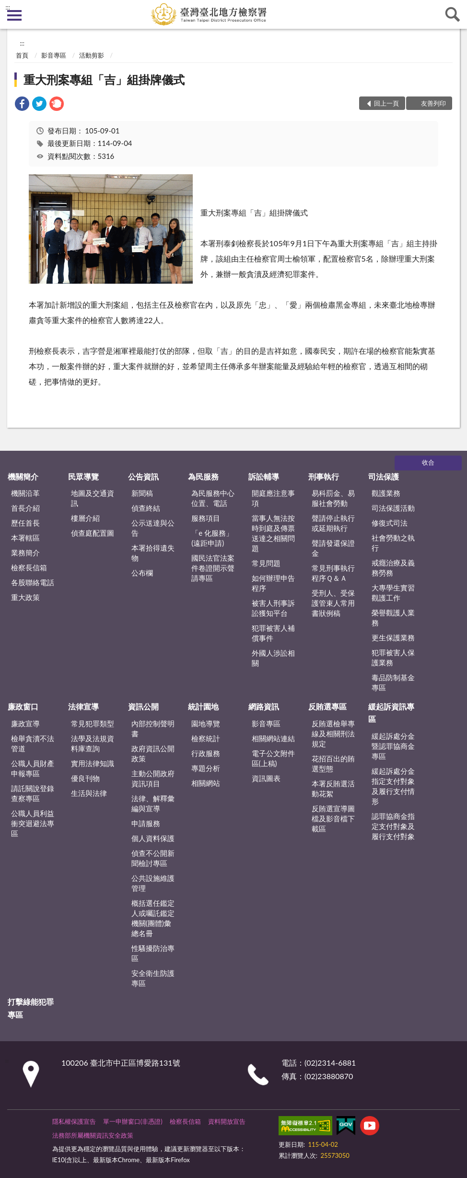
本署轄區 (25, 537)
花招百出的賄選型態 (333, 763)
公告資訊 (143, 476)
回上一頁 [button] (386, 103)
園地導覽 (205, 723)
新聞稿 (142, 493)
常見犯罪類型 (92, 723)
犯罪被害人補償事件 (273, 633)
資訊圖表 (266, 778)
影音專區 (53, 55)
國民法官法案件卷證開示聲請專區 (212, 567)
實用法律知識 (92, 763)
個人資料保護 (153, 838)
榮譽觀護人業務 (393, 617)
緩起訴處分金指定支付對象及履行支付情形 (393, 786)
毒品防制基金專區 (393, 682)
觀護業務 (386, 493)
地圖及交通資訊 (92, 498)
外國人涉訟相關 (273, 658)
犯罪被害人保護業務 (393, 657)
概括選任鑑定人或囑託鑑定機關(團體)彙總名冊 (153, 918)
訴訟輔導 (263, 476)
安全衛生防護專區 (153, 978)
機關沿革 (25, 493)
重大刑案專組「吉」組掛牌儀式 (104, 79)
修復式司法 (390, 522)
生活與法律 (89, 793)
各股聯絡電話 (32, 582)
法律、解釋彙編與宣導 (153, 803)
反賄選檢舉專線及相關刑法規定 (333, 733)
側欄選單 (14, 15)
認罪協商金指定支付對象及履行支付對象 (393, 826)
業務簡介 (25, 552)
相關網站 (205, 783)
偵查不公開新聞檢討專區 (153, 858)
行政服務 (205, 753)
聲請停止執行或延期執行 (333, 523)
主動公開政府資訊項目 (153, 778)
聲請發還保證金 (333, 548)
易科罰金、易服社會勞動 (333, 498)
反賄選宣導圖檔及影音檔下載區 (333, 818)
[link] (22, 104)
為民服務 (203, 476)
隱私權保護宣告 (74, 1121)
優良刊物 (85, 778)
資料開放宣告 (226, 1121)
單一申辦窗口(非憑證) (133, 1121)
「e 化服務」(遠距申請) (212, 538)
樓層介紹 (85, 518)
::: (7, 7)
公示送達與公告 (153, 527)
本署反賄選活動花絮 (333, 788)
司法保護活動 (393, 508)
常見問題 (266, 563)
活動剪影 (91, 55)
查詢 (452, 14)
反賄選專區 (327, 706)
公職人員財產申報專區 (32, 768)
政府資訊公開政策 (153, 753)
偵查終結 (145, 508)
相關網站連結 (273, 738)
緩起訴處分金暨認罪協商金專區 (393, 746)
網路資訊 (263, 706)
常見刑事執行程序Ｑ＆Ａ (333, 573)
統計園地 (203, 706)
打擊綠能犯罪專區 (31, 1008)
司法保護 (383, 476)
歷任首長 (25, 522)
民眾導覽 (83, 476)
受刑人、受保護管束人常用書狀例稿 (333, 603)
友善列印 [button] (433, 103)
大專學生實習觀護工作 (393, 592)
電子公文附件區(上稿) (273, 758)
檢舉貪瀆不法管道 (32, 743)
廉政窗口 (23, 706)
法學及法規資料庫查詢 (92, 743)
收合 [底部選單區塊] (428, 462)
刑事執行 (323, 476)
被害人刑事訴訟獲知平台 (273, 608)
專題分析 (205, 768)
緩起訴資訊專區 (391, 712)
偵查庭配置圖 (92, 533)
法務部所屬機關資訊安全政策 (92, 1135)
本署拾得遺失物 (153, 552)
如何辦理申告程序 (273, 583)
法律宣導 (83, 706)
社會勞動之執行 (393, 542)
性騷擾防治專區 (153, 953)
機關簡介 (23, 476)
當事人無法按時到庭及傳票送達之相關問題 (273, 533)
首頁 (22, 55)
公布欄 (142, 572)
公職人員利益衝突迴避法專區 (32, 823)
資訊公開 (143, 706)
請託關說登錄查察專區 (32, 793)
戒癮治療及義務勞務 (393, 567)
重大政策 (25, 597)
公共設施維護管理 (153, 883)
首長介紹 (25, 508)
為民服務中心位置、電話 (212, 498)
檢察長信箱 (29, 567)
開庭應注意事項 (273, 498)
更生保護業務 (393, 637)
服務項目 (205, 518)
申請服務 (145, 823)
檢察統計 (205, 738)
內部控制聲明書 (153, 728)
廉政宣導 (25, 723)
